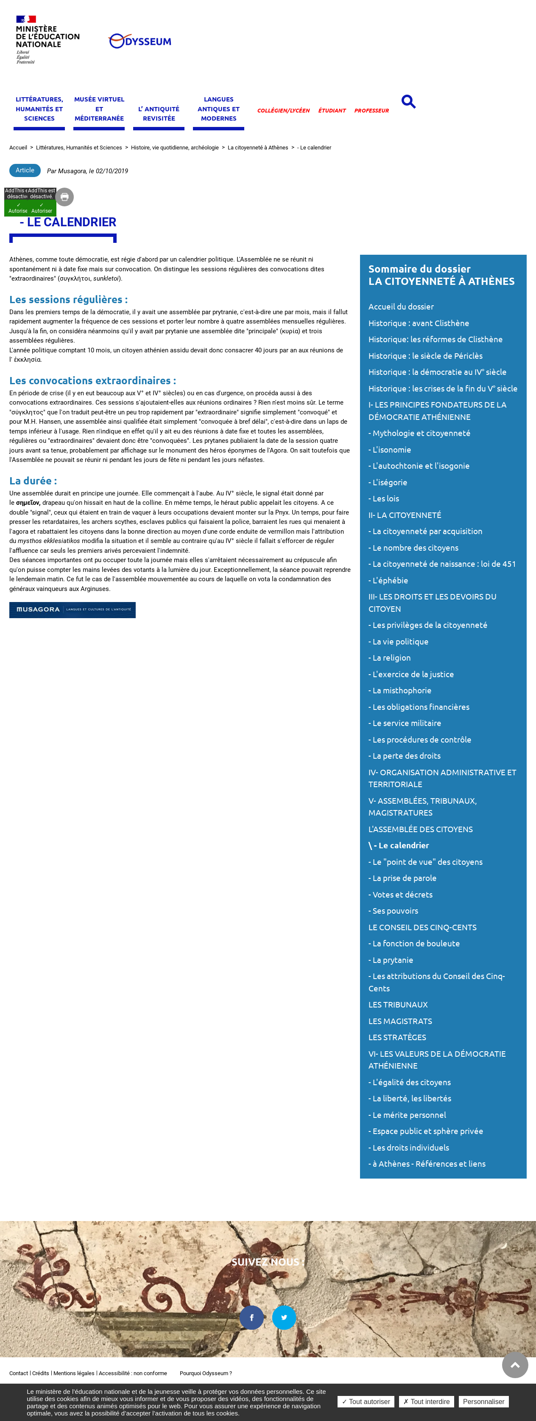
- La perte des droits (404, 755)
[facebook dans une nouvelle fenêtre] (252, 1318)
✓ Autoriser (18, 208)
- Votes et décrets (400, 894)
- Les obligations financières (418, 707)
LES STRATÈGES (397, 1037)
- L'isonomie (389, 449)
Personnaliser (484, 1401)
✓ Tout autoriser (366, 1401)
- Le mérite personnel (407, 1115)
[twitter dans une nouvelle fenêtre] (284, 1318)
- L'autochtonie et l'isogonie (419, 465)
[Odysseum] (139, 41)
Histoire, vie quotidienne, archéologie (175, 147)
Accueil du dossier (401, 306)
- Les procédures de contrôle (420, 739)
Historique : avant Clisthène (418, 323)
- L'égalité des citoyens (409, 1082)
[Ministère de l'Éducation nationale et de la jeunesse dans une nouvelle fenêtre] (51, 40)
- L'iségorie (388, 482)
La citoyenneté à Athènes (258, 147)
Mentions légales (74, 1373)
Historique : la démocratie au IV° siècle (437, 372)
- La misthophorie (400, 690)
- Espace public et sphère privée (425, 1131)
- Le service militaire (404, 723)
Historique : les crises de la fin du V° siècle (443, 388)
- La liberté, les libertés (409, 1098)
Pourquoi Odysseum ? (206, 1373)
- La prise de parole (402, 878)
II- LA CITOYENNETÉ (404, 515)
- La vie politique (398, 641)
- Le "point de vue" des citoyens (425, 862)
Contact (18, 1373)
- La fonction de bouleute (414, 943)
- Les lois (383, 498)
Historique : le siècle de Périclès (425, 355)
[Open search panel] (409, 102)
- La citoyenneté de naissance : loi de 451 (442, 563)
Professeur (371, 110)
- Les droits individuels (408, 1147)
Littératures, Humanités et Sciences (79, 147)
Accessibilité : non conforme (133, 1373)
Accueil (18, 147)
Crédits (40, 1373)
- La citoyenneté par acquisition (425, 531)
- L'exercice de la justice (411, 674)
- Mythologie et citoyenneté (419, 433)
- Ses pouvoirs (393, 910)
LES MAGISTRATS (400, 1021)
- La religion (389, 657)
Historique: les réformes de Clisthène (435, 339)
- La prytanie (390, 960)
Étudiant (332, 110)
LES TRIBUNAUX (398, 1004)
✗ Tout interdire (426, 1401)
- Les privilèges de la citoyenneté (428, 625)
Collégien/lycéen (283, 110)
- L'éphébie (388, 580)
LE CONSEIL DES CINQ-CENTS (422, 927)
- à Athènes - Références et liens (427, 1163)
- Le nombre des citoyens (413, 547)
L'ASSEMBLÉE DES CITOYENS (420, 829)
